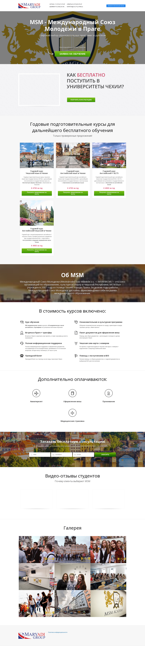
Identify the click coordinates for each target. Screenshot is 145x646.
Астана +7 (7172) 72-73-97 (57, 4)
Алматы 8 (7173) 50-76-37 (74, 4)
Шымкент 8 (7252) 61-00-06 (58, 6)
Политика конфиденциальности (57, 632)
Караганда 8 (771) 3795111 (75, 6)
